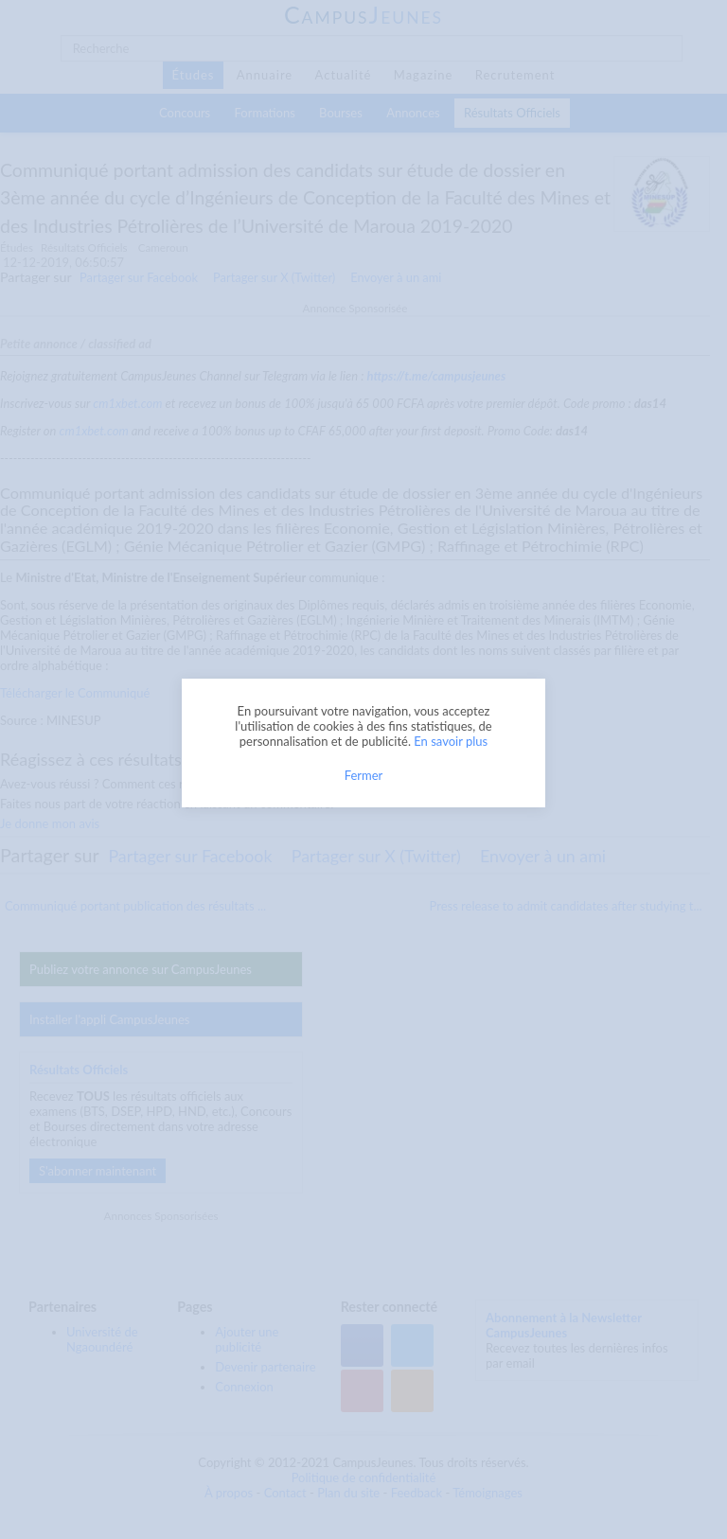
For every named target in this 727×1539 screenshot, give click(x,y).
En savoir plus (451, 741)
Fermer (364, 775)
